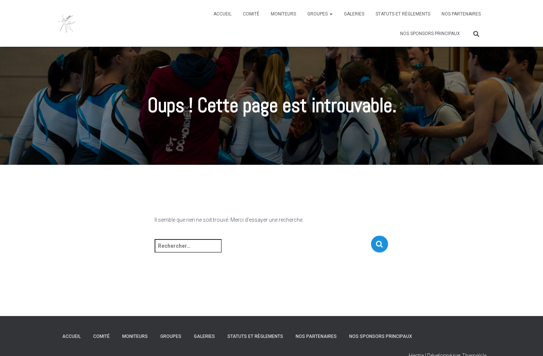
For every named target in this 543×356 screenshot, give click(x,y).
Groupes (320, 14)
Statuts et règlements (403, 14)
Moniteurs (283, 14)
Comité (251, 14)
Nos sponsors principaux (430, 33)
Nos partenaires (461, 14)
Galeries (354, 14)
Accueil (222, 14)
